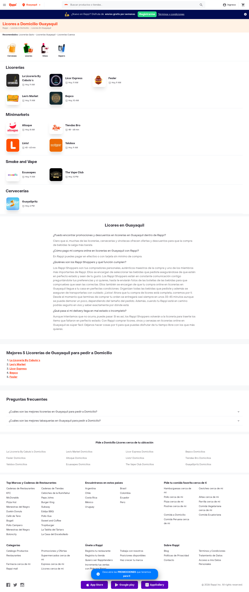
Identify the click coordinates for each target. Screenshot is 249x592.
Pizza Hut (11, 502)
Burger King (47, 502)
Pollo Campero (14, 525)
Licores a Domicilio (20, 28)
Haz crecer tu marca (131, 560)
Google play (124, 585)
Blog (166, 551)
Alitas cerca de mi (209, 497)
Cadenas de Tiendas (52, 488)
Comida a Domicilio (174, 514)
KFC (8, 493)
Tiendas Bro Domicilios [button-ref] (198, 458)
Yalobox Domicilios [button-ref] (16, 464)
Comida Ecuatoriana (210, 514)
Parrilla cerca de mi (209, 501)
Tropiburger (47, 525)
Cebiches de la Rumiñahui (55, 493)
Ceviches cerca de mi (211, 488)
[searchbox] (132, 5)
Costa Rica (91, 497)
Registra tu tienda (95, 555)
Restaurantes (13, 555)
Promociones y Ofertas (54, 551)
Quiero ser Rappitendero (99, 560)
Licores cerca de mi (52, 568)
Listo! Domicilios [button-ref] (135, 458)
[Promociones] (124, 574)
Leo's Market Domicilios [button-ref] (79, 451)
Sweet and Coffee (51, 520)
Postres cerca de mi (175, 506)
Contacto (169, 560)
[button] (32, 4)
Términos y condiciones (171, 14)
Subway (45, 506)
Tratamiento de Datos (210, 555)
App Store (94, 585)
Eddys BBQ (47, 511)
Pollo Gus (46, 516)
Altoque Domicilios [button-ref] (76, 458)
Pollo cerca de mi (173, 497)
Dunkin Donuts (14, 511)
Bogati (9, 520)
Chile (88, 493)
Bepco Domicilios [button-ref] (195, 451)
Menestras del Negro (18, 506)
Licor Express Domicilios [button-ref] (139, 451)
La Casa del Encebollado (54, 534)
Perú (122, 502)
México (89, 502)
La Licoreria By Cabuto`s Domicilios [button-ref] (26, 451)
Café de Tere (13, 516)
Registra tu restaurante (98, 551)
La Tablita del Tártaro (52, 529)
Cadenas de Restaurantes (20, 488)
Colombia (125, 493)
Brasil (123, 488)
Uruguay (89, 506)
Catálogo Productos (17, 551)
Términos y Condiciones (212, 551)
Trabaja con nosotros (131, 551)
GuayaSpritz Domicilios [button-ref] (198, 464)
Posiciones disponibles (133, 555)
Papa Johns (47, 497)
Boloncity (11, 534)
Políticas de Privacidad (176, 555)
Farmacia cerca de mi (18, 564)
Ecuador (124, 497)
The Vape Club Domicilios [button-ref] (140, 464)
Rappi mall (12, 568)
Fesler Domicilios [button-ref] (16, 458)
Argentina (90, 488)
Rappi (5, 28)
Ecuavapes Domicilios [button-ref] (78, 464)
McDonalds (12, 497)
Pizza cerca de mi (173, 501)
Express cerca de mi (52, 564)
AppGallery (154, 585)
